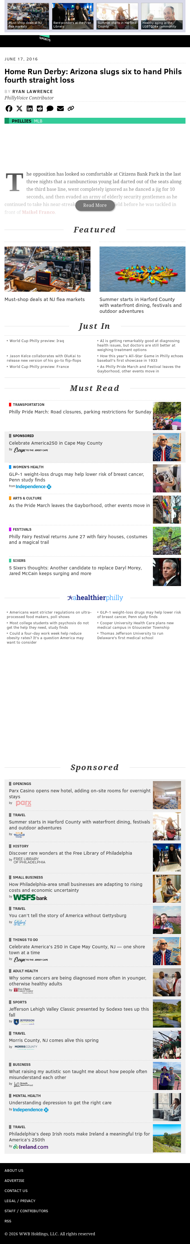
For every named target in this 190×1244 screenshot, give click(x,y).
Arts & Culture (27, 498)
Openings (22, 783)
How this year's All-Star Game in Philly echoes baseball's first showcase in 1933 (140, 358)
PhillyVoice (13, 41)
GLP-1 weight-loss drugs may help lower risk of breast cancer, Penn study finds (139, 614)
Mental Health (27, 1095)
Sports (45, 38)
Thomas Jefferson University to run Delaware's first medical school (130, 635)
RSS (7, 1220)
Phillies (21, 121)
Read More (95, 205)
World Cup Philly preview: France (39, 366)
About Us (13, 1170)
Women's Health (28, 466)
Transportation (28, 404)
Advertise (14, 1180)
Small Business (28, 877)
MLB (38, 121)
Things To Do (25, 939)
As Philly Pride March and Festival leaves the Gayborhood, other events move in (138, 369)
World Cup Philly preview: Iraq (37, 340)
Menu (181, 41)
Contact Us (16, 1190)
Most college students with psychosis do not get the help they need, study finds (48, 625)
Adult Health (25, 970)
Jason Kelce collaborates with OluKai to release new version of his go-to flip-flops (44, 358)
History (21, 846)
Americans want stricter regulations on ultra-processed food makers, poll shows (49, 614)
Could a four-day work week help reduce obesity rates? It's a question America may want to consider (45, 637)
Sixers (19, 560)
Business (22, 1064)
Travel (19, 814)
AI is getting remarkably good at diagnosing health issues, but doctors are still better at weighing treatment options (138, 345)
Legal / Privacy (19, 1200)
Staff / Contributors (26, 1210)
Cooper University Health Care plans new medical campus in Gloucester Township (135, 625)
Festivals (22, 529)
